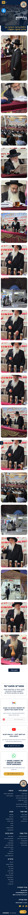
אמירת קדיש (24, 845)
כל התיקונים (10, 853)
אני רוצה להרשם (14, 746)
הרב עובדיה (10, 884)
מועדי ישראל (10, 821)
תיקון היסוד (10, 836)
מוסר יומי (11, 868)
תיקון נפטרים (24, 840)
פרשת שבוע (10, 830)
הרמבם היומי (10, 877)
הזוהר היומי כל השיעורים (21, 796)
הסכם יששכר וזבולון (8, 793)
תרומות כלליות (9, 796)
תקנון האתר (24, 814)
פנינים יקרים (10, 871)
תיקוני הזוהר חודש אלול (21, 798)
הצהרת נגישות (23, 817)
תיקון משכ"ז (10, 843)
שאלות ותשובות (9, 819)
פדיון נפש (25, 819)
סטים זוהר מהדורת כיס (21, 804)
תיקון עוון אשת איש (8, 838)
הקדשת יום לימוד (23, 836)
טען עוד (14, 670)
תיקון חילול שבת (9, 845)
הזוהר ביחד (24, 793)
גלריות (11, 825)
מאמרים (11, 814)
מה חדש (11, 817)
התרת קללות (24, 821)
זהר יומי (11, 862)
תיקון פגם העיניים (9, 855)
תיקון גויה (11, 840)
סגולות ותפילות (9, 828)
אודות (11, 823)
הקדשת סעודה (23, 843)
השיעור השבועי (9, 864)
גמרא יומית (10, 866)
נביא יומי (11, 882)
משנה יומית (10, 879)
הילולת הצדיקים (9, 875)
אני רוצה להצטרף (14, 774)
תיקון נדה (11, 851)
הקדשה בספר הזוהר (22, 838)
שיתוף (23, 912)
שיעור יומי (11, 873)
